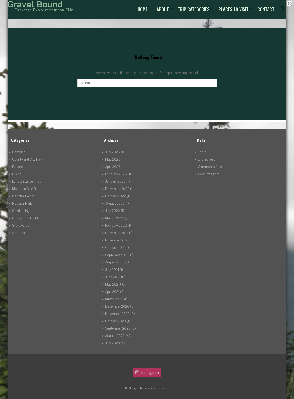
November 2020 (117, 313)
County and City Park (27, 159)
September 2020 (117, 328)
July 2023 (112, 152)
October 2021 (115, 247)
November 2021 (116, 240)
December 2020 (117, 306)
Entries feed (206, 159)
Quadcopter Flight (25, 218)
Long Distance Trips (26, 181)
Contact (265, 9)
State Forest (21, 225)
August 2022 (115, 203)
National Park (22, 203)
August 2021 (114, 262)
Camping (18, 152)
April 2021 (112, 291)
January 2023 (115, 181)
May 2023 (112, 159)
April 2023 (112, 166)
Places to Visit (233, 9)
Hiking (16, 174)
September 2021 (117, 255)
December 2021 (116, 233)
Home (143, 9)
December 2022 (117, 189)
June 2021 (112, 277)
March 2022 (114, 218)
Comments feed (210, 166)
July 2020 (112, 343)
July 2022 (112, 211)
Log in (202, 152)
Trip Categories (193, 9)
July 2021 (112, 269)
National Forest (23, 196)
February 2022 (116, 225)
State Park (19, 233)
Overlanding (21, 211)
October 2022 (115, 196)
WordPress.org (208, 174)
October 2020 (115, 321)
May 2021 (112, 284)
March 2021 (113, 299)
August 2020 (115, 336)
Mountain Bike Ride (26, 189)
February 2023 (116, 174)
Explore (17, 166)
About (163, 9)
